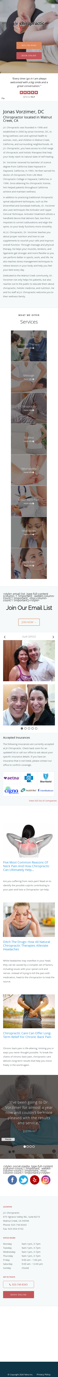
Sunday (25, 1268)
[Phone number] (18, 1284)
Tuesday (25, 1248)
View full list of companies (43, 800)
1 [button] (25, 1146)
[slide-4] (36, 728)
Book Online (29, 55)
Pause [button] (3, 98)
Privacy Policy (43, 1374)
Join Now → (29, 622)
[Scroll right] (53, 637)
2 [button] (27, 1146)
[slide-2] (29, 728)
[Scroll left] (5, 637)
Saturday (25, 1264)
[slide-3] (32, 728)
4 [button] (33, 1146)
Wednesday (25, 1252)
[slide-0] (22, 728)
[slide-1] (25, 728)
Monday (25, 1244)
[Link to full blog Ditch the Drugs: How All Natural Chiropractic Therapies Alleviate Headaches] (29, 928)
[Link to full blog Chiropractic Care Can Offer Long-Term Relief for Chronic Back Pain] (29, 1018)
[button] (53, 6)
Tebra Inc (28, 1374)
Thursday (25, 1256)
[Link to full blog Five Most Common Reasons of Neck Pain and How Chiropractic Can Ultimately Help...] (29, 849)
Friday (25, 1260)
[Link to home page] (29, 26)
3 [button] (30, 1146)
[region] (29, 1114)
